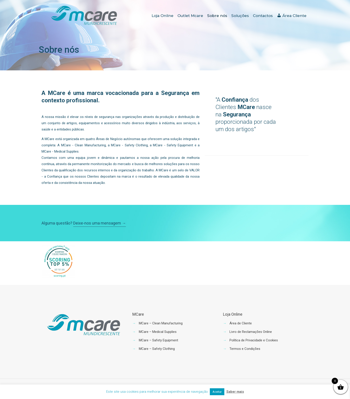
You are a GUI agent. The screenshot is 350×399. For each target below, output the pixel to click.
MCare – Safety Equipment (158, 340)
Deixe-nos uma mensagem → (99, 223)
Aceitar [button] (217, 391)
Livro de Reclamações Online (250, 332)
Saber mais (235, 392)
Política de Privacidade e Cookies (253, 340)
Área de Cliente (240, 323)
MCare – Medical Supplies (158, 332)
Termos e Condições (244, 349)
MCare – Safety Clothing (157, 349)
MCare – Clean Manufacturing (161, 323)
